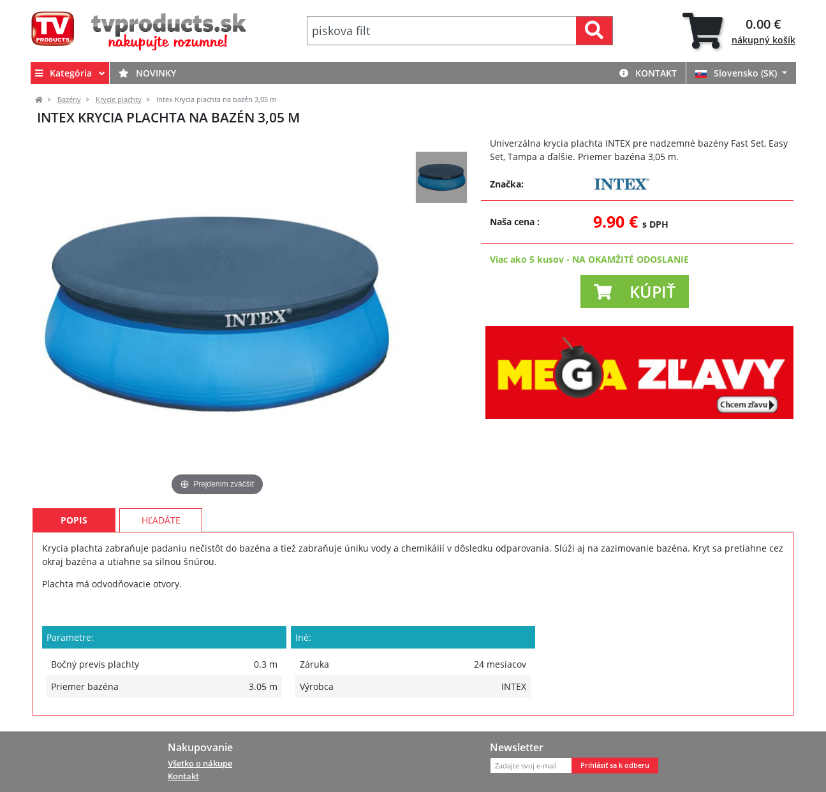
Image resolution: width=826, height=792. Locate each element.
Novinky (147, 73)
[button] (634, 291)
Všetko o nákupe (200, 763)
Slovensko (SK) (737, 73)
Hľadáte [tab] (161, 520)
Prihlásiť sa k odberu (614, 765)
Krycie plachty (119, 99)
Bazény (69, 99)
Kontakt (648, 73)
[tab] (739, 31)
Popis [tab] (74, 520)
